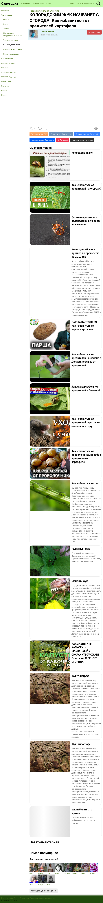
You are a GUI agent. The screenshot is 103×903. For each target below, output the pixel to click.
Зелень (6, 28)
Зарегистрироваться (85, 3)
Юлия (51, 868)
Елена (59, 868)
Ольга (34, 868)
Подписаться (94, 32)
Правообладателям (22, 898)
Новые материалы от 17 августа (44, 10)
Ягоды (5, 24)
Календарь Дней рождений (43, 890)
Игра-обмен (6, 81)
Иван (51, 880)
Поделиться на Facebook (87, 134)
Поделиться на (42, 139)
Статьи (4, 90)
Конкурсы (5, 10)
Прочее (4, 95)
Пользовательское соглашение (42, 898)
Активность (25, 3)
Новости (4, 67)
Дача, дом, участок (8, 72)
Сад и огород (6, 15)
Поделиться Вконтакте (61, 134)
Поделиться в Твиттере (82, 139)
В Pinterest (63, 139)
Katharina (68, 868)
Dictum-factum (47, 31)
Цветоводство (7, 58)
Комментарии (38, 3)
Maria (34, 880)
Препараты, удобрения (12, 49)
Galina (85, 868)
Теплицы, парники (10, 40)
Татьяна (42, 868)
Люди (48, 3)
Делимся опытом (8, 63)
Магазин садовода (8, 76)
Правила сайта (7, 898)
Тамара (42, 880)
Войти (72, 3)
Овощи (6, 19)
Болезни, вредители (11, 45)
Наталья (94, 868)
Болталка (5, 86)
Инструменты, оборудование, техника (12, 34)
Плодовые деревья (11, 54)
